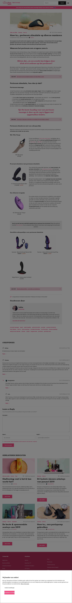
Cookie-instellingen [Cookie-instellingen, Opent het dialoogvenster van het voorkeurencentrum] (9, 587)
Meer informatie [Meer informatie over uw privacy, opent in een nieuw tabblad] (25, 583)
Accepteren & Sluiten (9, 592)
